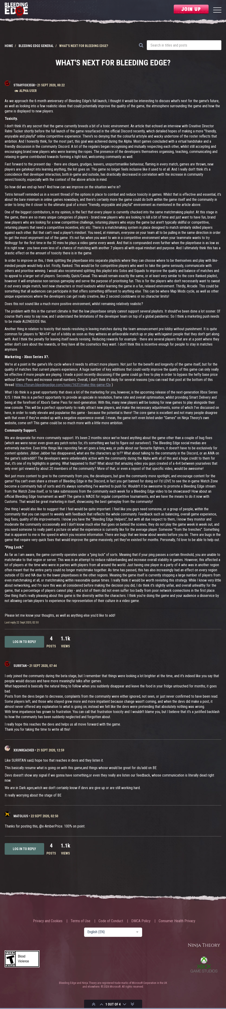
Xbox (204, 964)
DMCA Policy (141, 921)
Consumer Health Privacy (177, 921)
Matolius (20, 816)
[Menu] (217, 10)
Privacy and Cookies (47, 921)
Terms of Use (80, 921)
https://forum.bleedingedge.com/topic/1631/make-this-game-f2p (63, 385)
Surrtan (20, 666)
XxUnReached (23, 750)
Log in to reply (24, 642)
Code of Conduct (110, 921)
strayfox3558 (24, 85)
